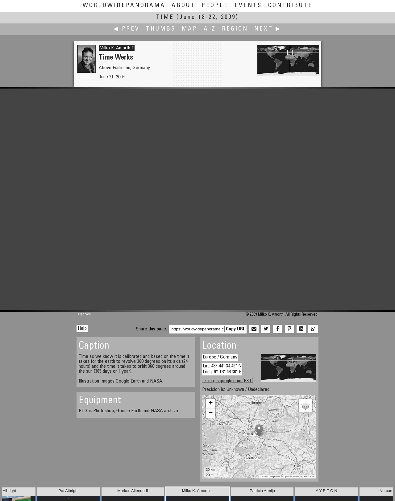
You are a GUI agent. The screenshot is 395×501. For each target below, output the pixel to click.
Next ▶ (267, 29)
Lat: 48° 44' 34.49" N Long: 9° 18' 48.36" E (222, 369)
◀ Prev (127, 29)
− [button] (211, 413)
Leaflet (264, 476)
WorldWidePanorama (124, 6)
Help (82, 328)
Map (190, 29)
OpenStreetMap (292, 476)
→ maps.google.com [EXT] (227, 381)
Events (248, 6)
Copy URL (235, 329)
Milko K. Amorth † (116, 48)
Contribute (290, 6)
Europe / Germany (220, 357)
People (215, 6)
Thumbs (161, 29)
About (183, 6)
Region (235, 29)
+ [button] (211, 403)
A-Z (210, 29)
